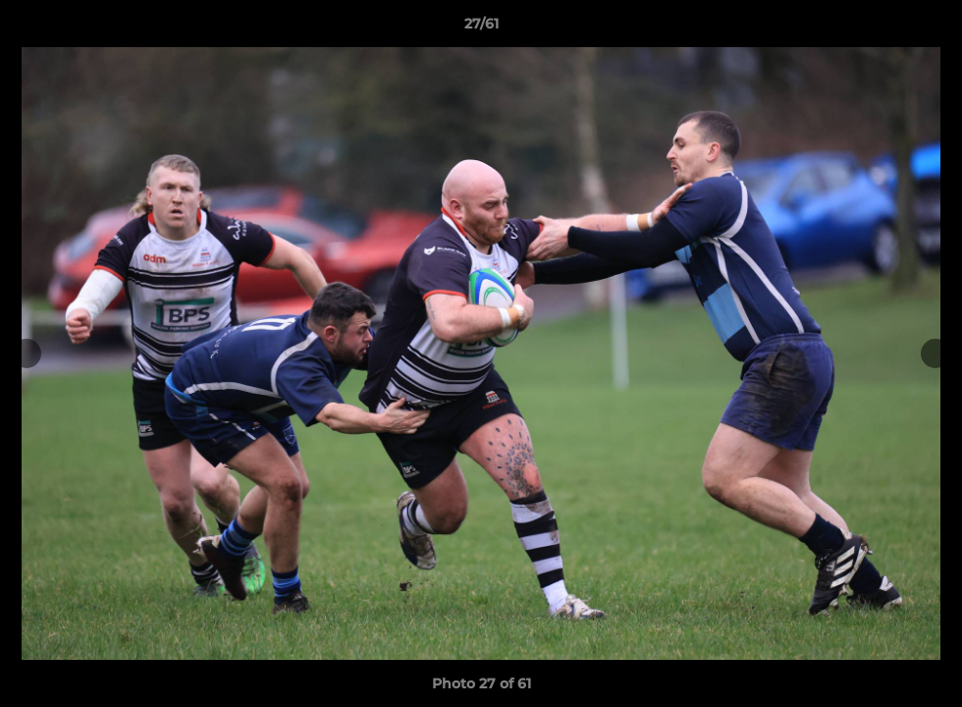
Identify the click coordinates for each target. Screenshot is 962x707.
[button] (926, 28)
